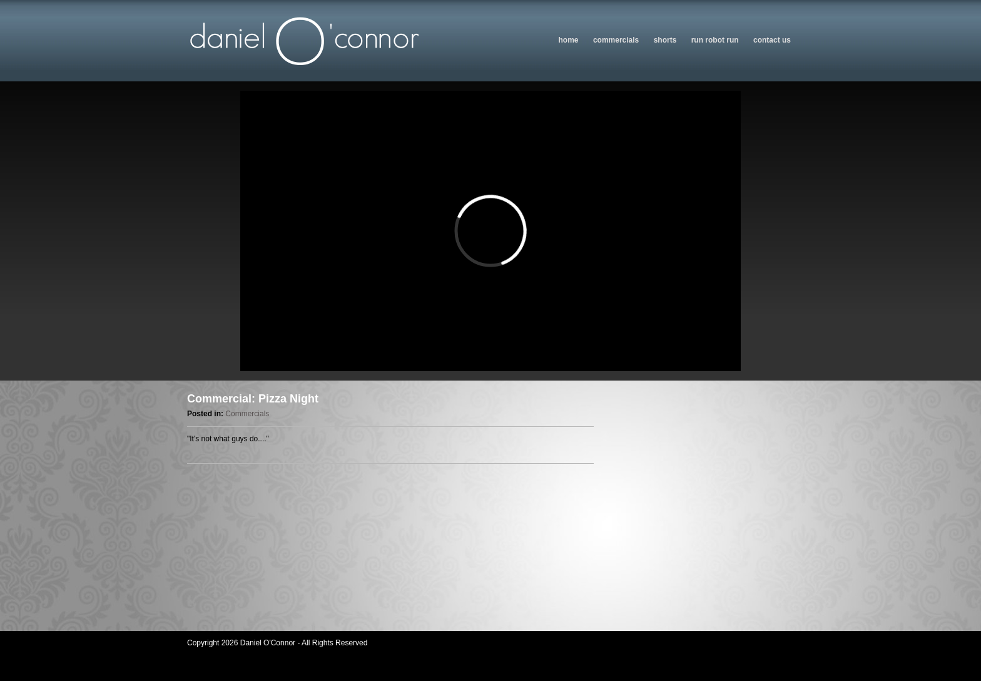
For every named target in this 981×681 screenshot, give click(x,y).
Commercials (616, 40)
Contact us (772, 40)
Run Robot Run (715, 40)
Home (569, 40)
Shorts (665, 40)
